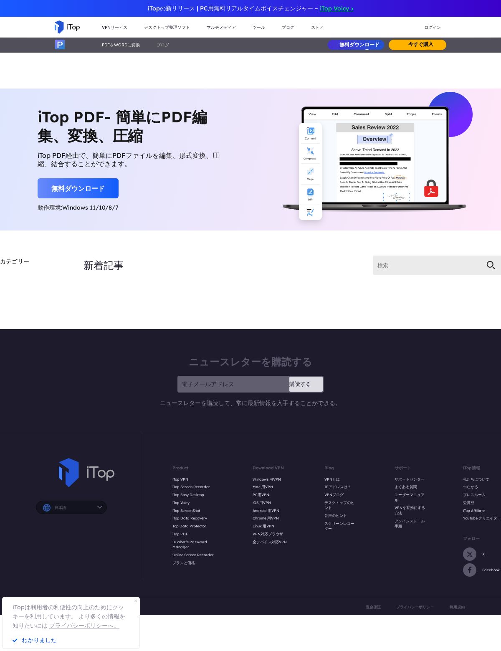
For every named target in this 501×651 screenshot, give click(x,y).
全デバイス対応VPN (270, 542)
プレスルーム (474, 494)
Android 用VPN (266, 510)
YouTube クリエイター (482, 518)
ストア (317, 27)
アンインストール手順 (410, 524)
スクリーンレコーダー (339, 526)
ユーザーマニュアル (410, 497)
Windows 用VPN (267, 479)
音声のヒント (335, 515)
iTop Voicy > (337, 8)
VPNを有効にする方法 (410, 510)
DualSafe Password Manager (189, 545)
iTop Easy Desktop (188, 494)
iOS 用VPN (262, 502)
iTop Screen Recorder (191, 486)
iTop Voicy (181, 502)
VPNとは (332, 479)
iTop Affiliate (474, 510)
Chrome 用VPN (266, 518)
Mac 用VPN (263, 486)
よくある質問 (406, 486)
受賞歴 (468, 502)
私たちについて (476, 479)
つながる (470, 486)
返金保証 (373, 607)
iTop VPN (180, 479)
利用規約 (457, 607)
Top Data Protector (189, 526)
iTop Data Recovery (189, 518)
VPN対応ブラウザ (268, 534)
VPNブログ (334, 494)
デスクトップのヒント (339, 505)
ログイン (432, 27)
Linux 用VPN (263, 526)
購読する (300, 383)
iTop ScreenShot (186, 510)
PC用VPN (261, 494)
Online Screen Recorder (193, 554)
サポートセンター (410, 479)
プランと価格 (183, 562)
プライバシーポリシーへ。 (84, 625)
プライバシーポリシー (415, 607)
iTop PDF (180, 534)
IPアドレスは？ (337, 486)
